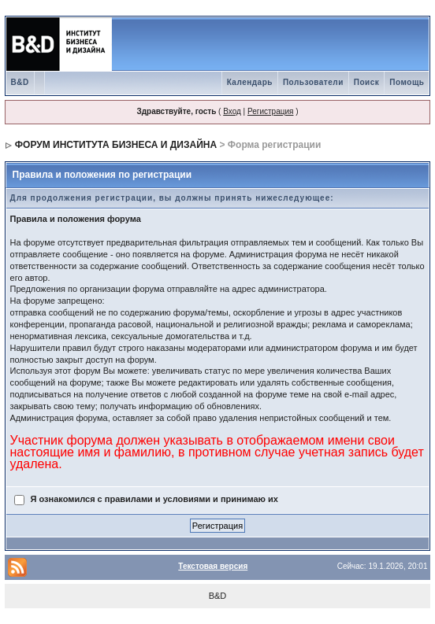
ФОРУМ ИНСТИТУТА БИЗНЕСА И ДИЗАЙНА (116, 144)
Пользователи (313, 82)
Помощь (406, 82)
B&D (20, 82)
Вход (232, 111)
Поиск (367, 82)
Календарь (250, 82)
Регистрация (270, 111)
